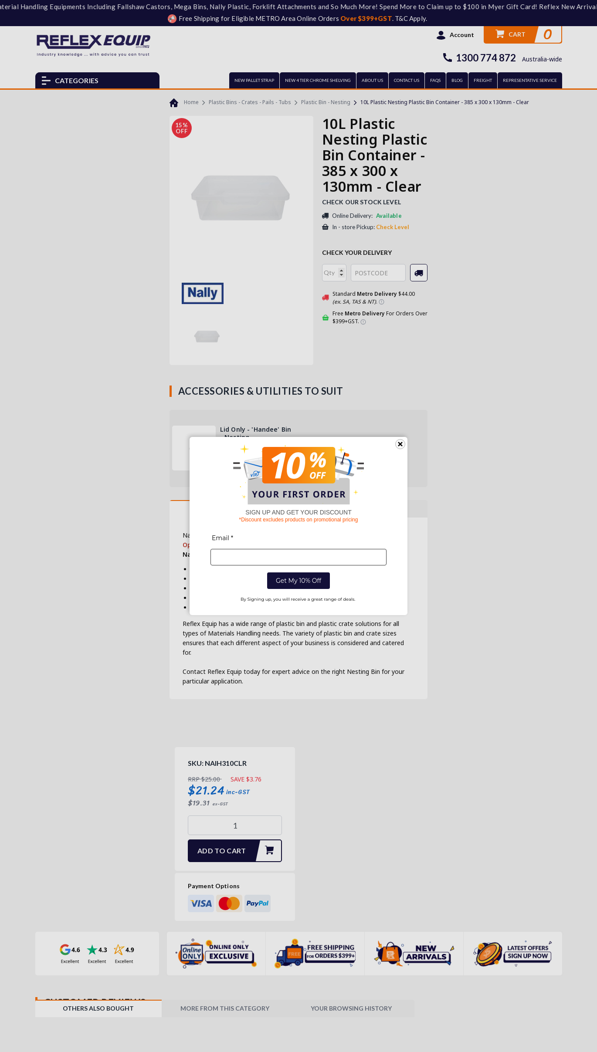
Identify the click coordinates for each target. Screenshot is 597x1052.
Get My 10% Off (298, 581)
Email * (222, 538)
